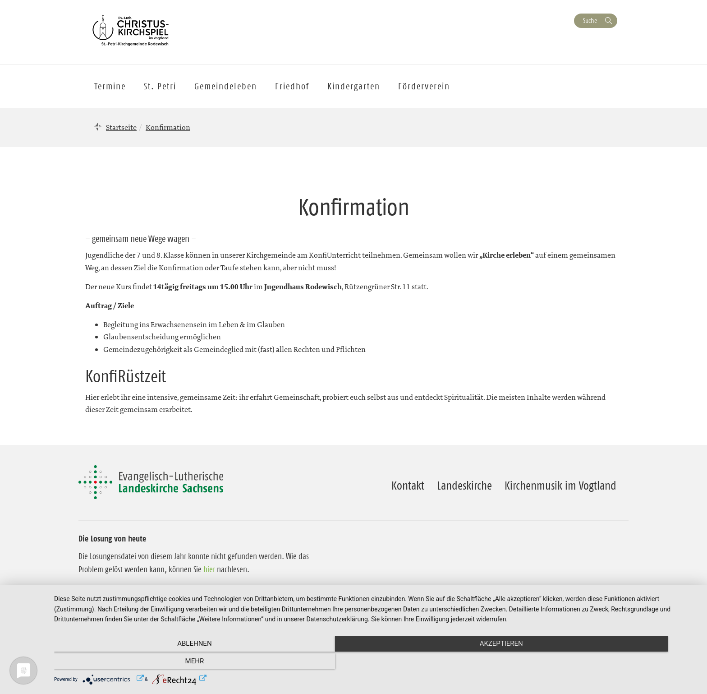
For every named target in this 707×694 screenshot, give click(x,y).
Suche (590, 20)
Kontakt (407, 485)
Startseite (121, 127)
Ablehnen (150, 663)
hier (209, 569)
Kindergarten (353, 86)
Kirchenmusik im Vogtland (560, 485)
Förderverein (424, 86)
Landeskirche (464, 485)
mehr (601, 663)
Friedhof (292, 86)
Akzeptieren (376, 663)
